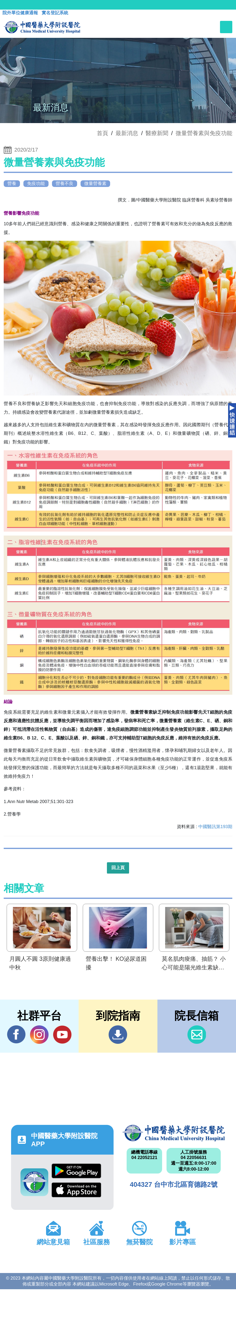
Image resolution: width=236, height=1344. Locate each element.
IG (39, 1034)
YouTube (62, 1034)
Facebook (16, 1034)
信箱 (196, 1034)
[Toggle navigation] (226, 27)
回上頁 (118, 867)
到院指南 (118, 1034)
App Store (76, 1189)
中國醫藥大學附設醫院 (173, 1133)
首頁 (102, 133)
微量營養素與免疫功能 (204, 133)
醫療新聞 (157, 133)
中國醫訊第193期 (215, 826)
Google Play (76, 1170)
